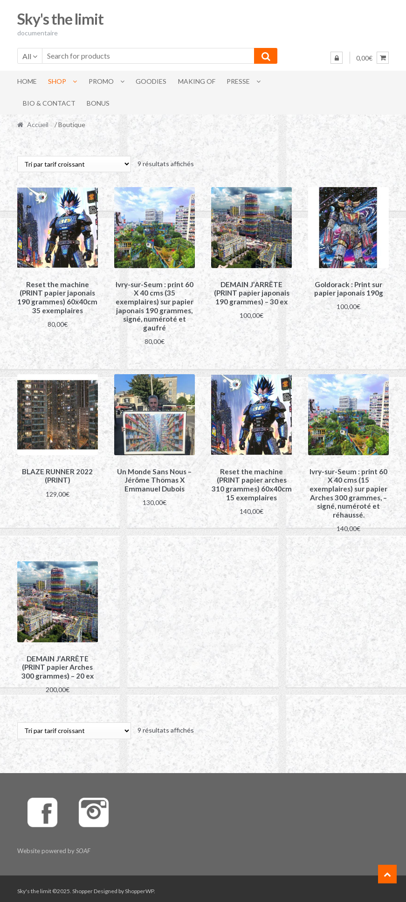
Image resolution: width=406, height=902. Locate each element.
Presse (238, 81)
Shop (57, 81)
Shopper (82, 886)
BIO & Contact (49, 103)
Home (27, 81)
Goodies (151, 81)
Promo (101, 81)
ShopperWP (139, 886)
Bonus (98, 103)
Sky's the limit (60, 19)
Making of (196, 81)
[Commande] (74, 164)
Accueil (37, 124)
